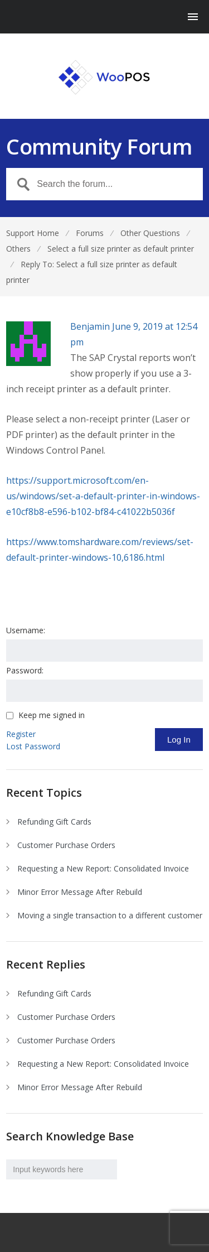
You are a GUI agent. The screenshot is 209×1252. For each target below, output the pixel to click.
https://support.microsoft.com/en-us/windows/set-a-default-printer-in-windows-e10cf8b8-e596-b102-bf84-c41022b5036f (103, 496)
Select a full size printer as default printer (120, 248)
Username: (25, 630)
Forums (90, 233)
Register (21, 734)
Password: (24, 670)
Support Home (32, 233)
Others (18, 248)
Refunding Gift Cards (54, 821)
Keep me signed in (51, 715)
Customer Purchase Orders (66, 845)
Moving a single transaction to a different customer (109, 915)
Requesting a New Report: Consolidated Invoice (103, 868)
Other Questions (150, 233)
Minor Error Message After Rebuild (79, 892)
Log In (179, 739)
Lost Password (33, 746)
